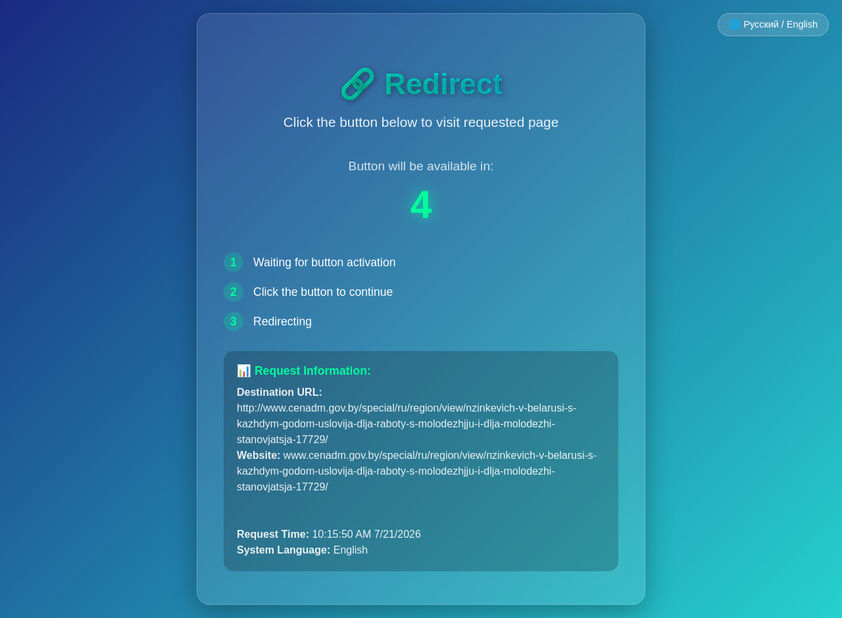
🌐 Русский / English (773, 24)
